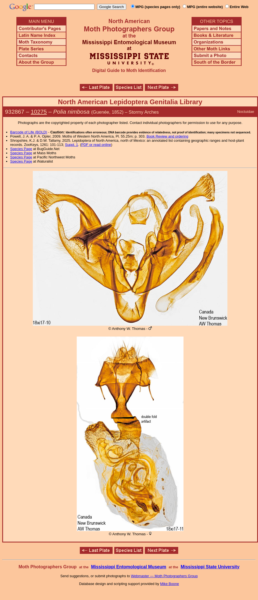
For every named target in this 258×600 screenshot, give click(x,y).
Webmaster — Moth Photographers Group (164, 576)
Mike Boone (169, 584)
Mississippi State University (210, 566)
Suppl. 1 (71, 145)
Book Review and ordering (167, 136)
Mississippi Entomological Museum (128, 566)
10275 (39, 111)
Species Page (21, 149)
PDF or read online (96, 145)
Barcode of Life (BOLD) (28, 132)
